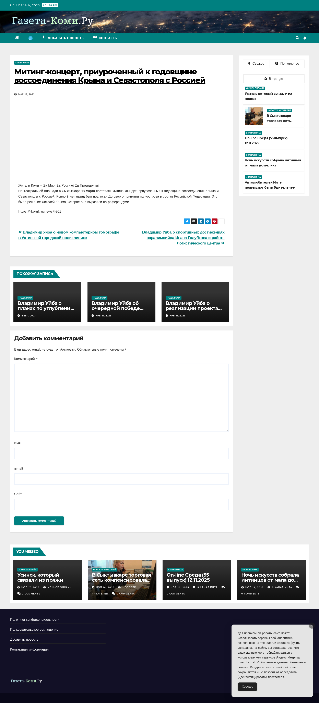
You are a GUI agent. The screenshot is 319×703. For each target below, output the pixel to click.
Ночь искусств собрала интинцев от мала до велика (270, 580)
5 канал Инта (253, 133)
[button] (297, 38)
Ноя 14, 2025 (105, 587)
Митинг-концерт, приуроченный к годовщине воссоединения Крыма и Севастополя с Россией (109, 76)
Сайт (18, 494)
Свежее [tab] (256, 63)
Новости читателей (279, 110)
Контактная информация (29, 649)
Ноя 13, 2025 (254, 587)
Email (18, 468)
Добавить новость (24, 639)
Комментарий (26, 359)
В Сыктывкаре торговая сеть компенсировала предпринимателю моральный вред (121, 582)
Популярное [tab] (287, 63)
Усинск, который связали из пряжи (40, 577)
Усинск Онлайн (255, 88)
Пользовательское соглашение (34, 629)
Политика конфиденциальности (34, 620)
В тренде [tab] (273, 79)
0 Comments (31, 593)
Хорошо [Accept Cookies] (247, 686)
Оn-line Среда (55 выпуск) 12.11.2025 (188, 577)
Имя (17, 443)
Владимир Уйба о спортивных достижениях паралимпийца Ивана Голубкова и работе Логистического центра (183, 238)
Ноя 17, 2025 (30, 587)
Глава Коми (22, 63)
